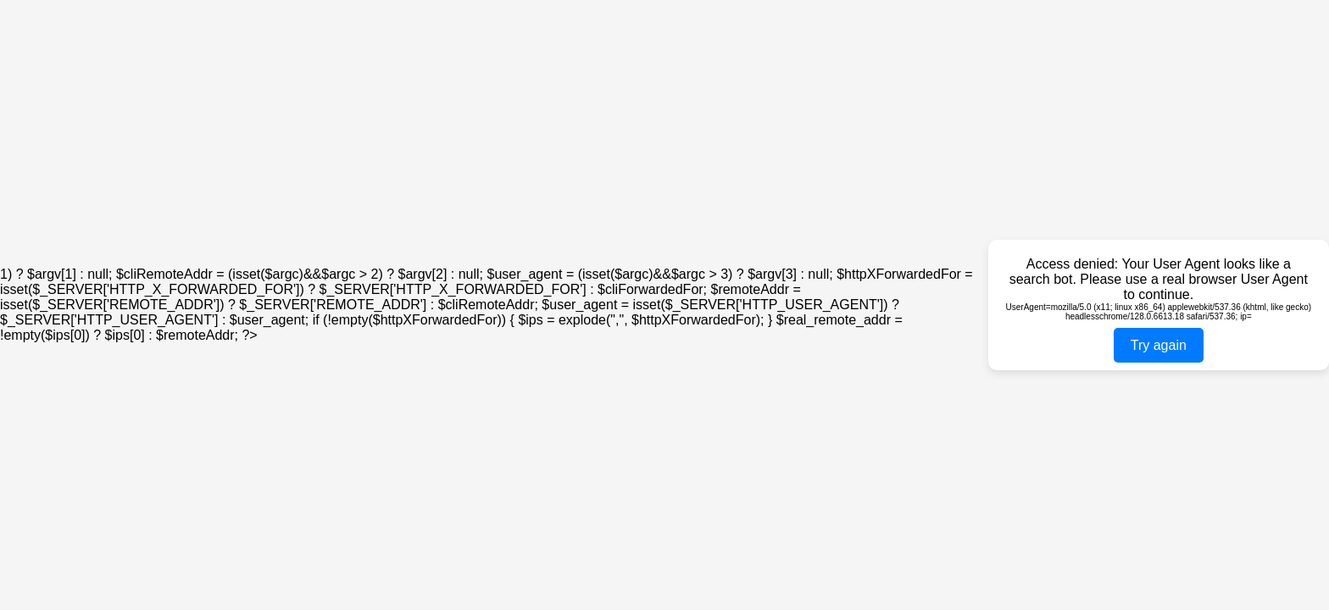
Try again (1159, 345)
